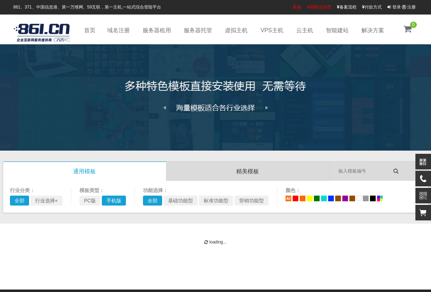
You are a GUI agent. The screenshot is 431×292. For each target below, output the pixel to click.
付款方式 (372, 7)
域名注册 (118, 30)
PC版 (90, 200)
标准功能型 (216, 200)
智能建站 (337, 30)
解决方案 (372, 30)
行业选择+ (46, 200)
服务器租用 (157, 30)
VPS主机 (271, 30)
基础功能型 (180, 200)
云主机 (304, 30)
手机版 (113, 200)
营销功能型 (251, 200)
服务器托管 (198, 30)
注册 (409, 7)
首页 (89, 30)
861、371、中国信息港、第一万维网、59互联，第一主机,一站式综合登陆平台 (87, 7)
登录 (393, 7)
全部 (19, 200)
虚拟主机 (236, 30)
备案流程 (347, 7)
